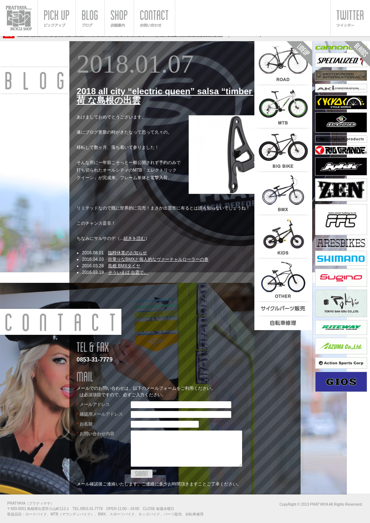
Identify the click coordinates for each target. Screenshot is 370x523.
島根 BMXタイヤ (124, 265)
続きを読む (134, 238)
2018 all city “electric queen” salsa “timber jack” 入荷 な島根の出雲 (182, 95)
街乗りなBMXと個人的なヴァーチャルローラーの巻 (158, 259)
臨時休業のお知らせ (127, 252)
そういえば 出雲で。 (128, 272)
